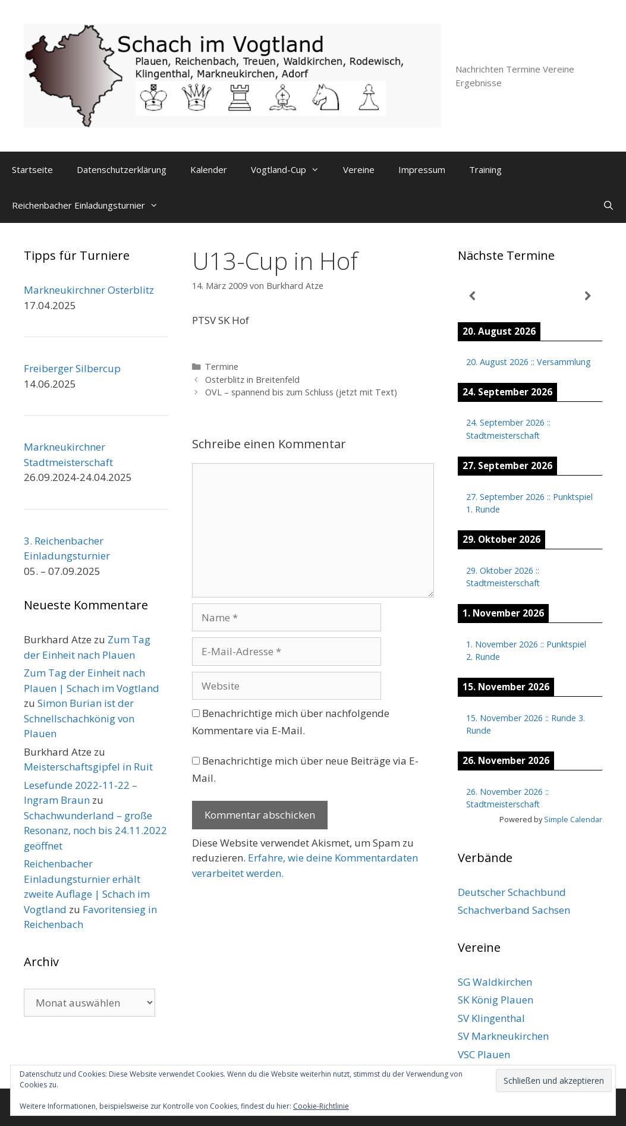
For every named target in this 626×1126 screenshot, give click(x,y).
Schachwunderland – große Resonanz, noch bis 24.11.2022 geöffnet (95, 831)
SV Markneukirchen (503, 1036)
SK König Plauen (495, 1000)
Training (485, 169)
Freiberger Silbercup (72, 368)
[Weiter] (587, 296)
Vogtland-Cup (291, 169)
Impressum (421, 169)
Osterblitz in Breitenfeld (252, 379)
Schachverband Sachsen (514, 910)
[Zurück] (472, 296)
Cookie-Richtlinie (321, 1106)
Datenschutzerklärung (121, 169)
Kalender (208, 169)
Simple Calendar (573, 819)
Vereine (359, 169)
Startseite (32, 169)
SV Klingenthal (491, 1018)
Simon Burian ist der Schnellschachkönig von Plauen (79, 718)
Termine (221, 366)
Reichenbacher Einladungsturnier (91, 205)
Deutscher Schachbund (512, 892)
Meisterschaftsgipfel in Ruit (88, 766)
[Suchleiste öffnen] (608, 205)
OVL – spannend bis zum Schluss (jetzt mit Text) (301, 392)
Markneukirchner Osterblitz (89, 290)
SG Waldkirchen (495, 982)
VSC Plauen (484, 1054)
